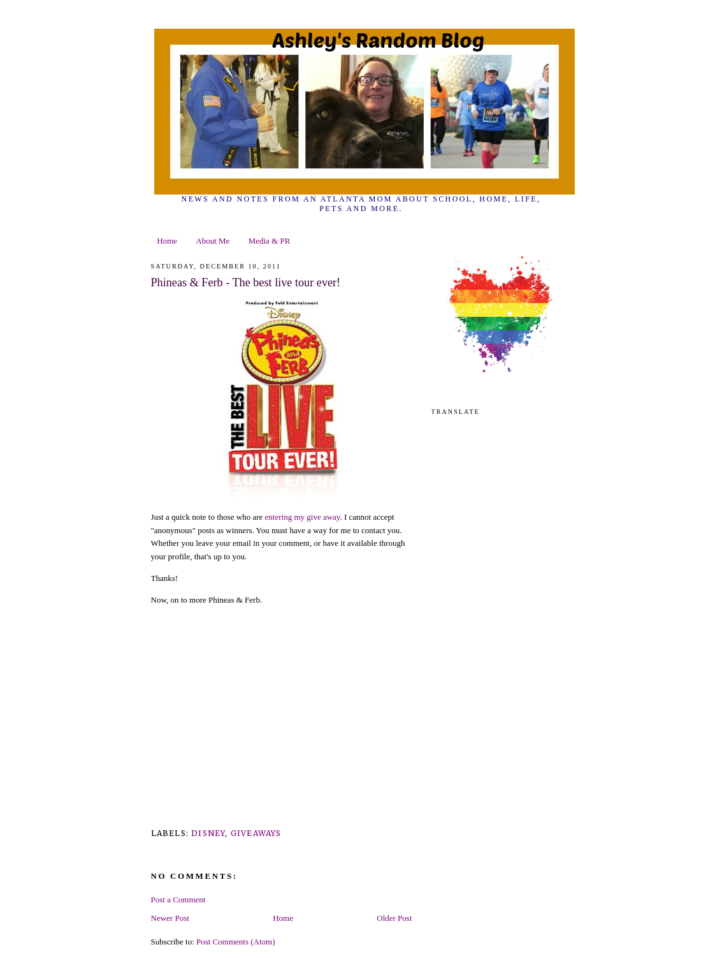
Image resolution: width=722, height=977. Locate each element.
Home (167, 241)
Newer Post (170, 918)
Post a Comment (178, 899)
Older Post (394, 918)
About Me (212, 241)
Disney (208, 833)
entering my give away (302, 517)
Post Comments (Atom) (235, 941)
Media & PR (270, 241)
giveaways (256, 833)
